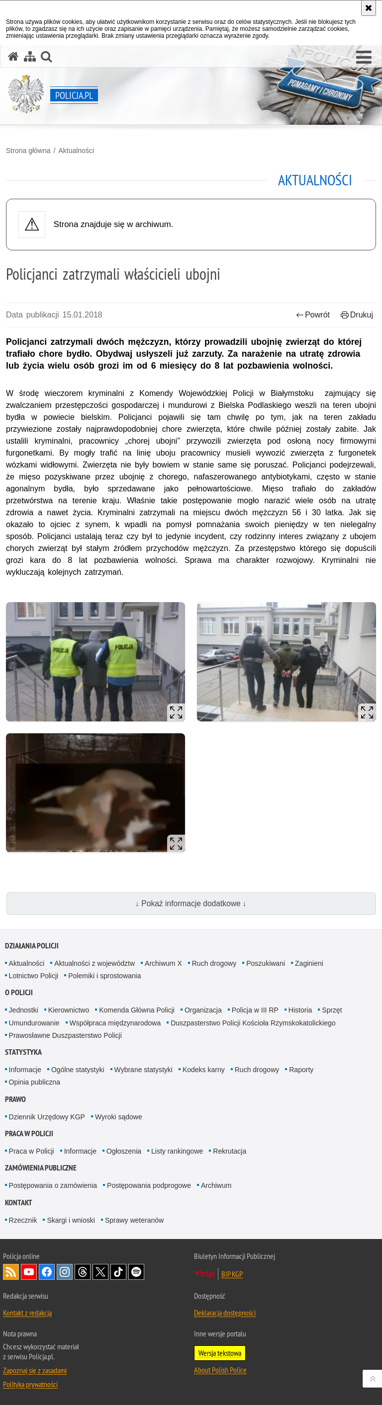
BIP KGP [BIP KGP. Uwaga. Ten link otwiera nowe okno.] (232, 1274)
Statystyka (23, 1052)
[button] (364, 57)
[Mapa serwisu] (30, 56)
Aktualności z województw (94, 963)
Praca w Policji (29, 1133)
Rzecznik (23, 1220)
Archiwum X (163, 963)
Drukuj (357, 315)
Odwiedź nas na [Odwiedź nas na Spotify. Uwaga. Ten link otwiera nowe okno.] (136, 1272)
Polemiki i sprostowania (104, 976)
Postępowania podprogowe (149, 1185)
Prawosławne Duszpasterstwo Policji (65, 1035)
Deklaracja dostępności (225, 1313)
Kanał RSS (11, 1272)
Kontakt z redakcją (27, 1313)
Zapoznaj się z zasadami (35, 1370)
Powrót (313, 315)
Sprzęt (332, 1010)
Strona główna (28, 151)
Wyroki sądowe (118, 1117)
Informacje (25, 1070)
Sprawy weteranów (134, 1220)
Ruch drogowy (214, 963)
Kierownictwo (68, 1010)
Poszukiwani (265, 963)
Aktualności (76, 151)
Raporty (301, 1070)
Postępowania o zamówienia (53, 1185)
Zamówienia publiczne (41, 1168)
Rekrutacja (229, 1151)
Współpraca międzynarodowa (115, 1023)
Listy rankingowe (177, 1151)
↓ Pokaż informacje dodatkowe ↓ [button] (191, 903)
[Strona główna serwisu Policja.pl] (13, 56)
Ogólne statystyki (77, 1070)
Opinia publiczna (35, 1082)
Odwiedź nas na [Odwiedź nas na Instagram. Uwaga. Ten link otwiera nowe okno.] (65, 1272)
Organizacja (203, 1010)
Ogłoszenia (123, 1151)
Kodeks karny (204, 1070)
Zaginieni (309, 963)
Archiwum (216, 1185)
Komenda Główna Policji (137, 1010)
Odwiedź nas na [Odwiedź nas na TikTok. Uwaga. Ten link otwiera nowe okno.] (118, 1272)
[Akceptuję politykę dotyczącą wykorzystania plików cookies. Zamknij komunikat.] (368, 8)
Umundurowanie (34, 1023)
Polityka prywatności (30, 1384)
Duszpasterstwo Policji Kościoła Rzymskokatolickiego (253, 1023)
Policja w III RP (255, 1010)
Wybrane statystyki (143, 1070)
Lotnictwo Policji (34, 976)
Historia (300, 1010)
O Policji (19, 992)
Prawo (15, 1099)
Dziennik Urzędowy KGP (47, 1117)
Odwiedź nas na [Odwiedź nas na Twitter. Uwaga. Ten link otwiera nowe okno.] (100, 1272)
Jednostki (23, 1010)
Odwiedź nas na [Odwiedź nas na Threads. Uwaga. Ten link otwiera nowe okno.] (83, 1272)
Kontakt (18, 1202)
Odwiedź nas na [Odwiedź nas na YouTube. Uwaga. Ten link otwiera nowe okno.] (29, 1272)
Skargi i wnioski (71, 1220)
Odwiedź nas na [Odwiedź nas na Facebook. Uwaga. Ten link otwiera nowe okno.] (47, 1272)
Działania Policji (32, 945)
